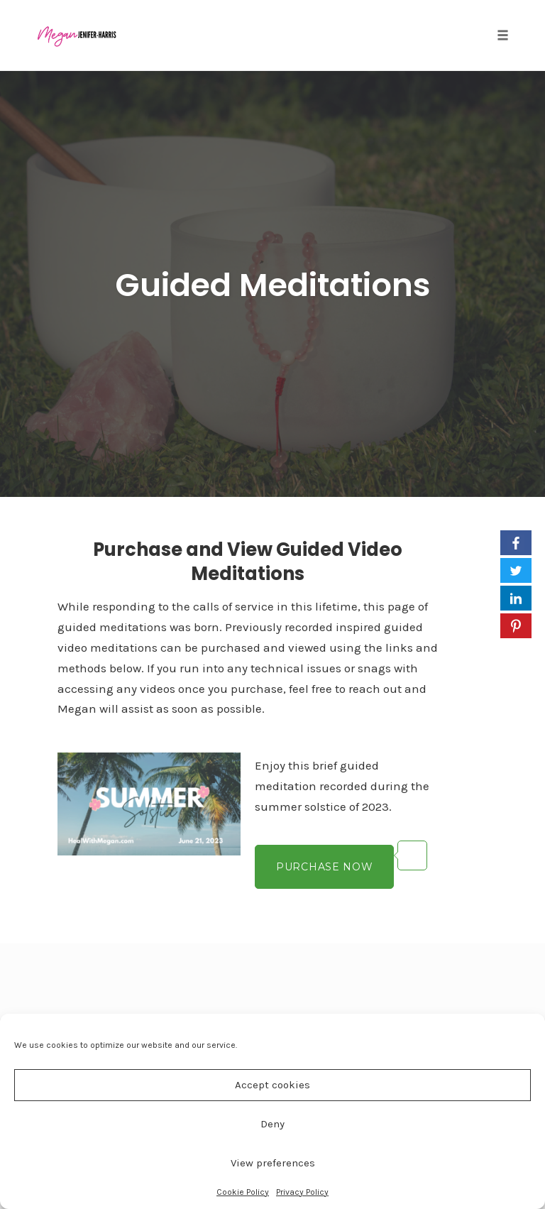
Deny (272, 1123)
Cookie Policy (242, 1192)
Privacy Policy (302, 1192)
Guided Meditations (273, 285)
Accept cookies (272, 1084)
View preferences (273, 1162)
